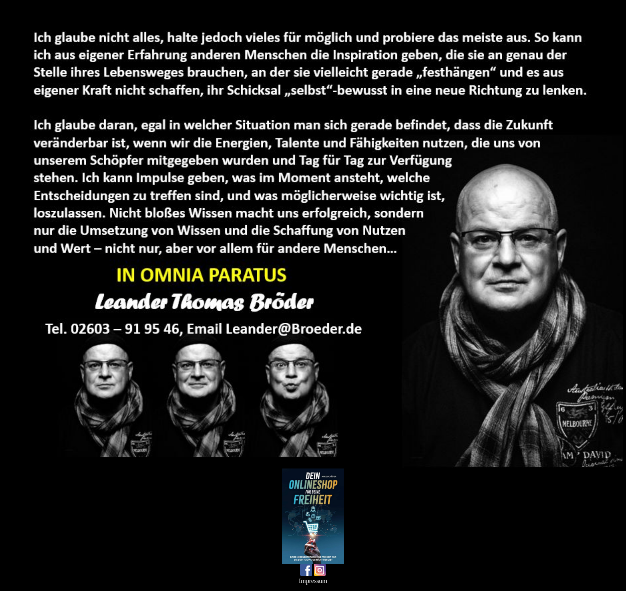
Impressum (313, 580)
